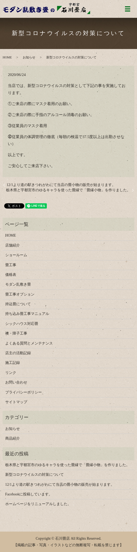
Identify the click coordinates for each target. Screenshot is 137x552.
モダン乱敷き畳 (18, 284)
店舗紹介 (12, 245)
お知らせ (29, 57)
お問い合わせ (16, 382)
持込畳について (18, 304)
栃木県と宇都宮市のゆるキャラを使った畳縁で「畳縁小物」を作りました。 (68, 190)
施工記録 (12, 363)
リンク (10, 373)
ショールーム (16, 255)
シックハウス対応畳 (21, 324)
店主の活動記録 (18, 353)
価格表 (10, 275)
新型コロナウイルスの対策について (34, 475)
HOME (7, 57)
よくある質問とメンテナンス (29, 343)
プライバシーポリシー (23, 392)
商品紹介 (12, 438)
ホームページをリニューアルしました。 (38, 504)
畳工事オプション (20, 294)
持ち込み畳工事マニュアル (27, 314)
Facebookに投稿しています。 (28, 494)
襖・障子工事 (16, 333)
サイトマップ (16, 402)
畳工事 (10, 265)
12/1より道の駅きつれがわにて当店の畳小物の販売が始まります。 (61, 185)
